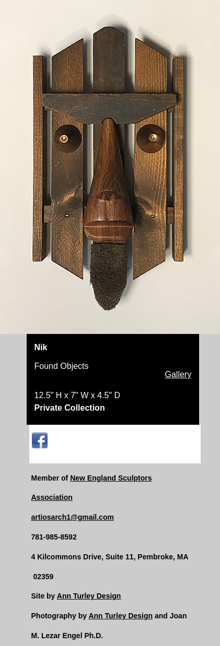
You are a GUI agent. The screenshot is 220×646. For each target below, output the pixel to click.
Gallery (178, 374)
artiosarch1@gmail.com (72, 517)
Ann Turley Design (89, 596)
